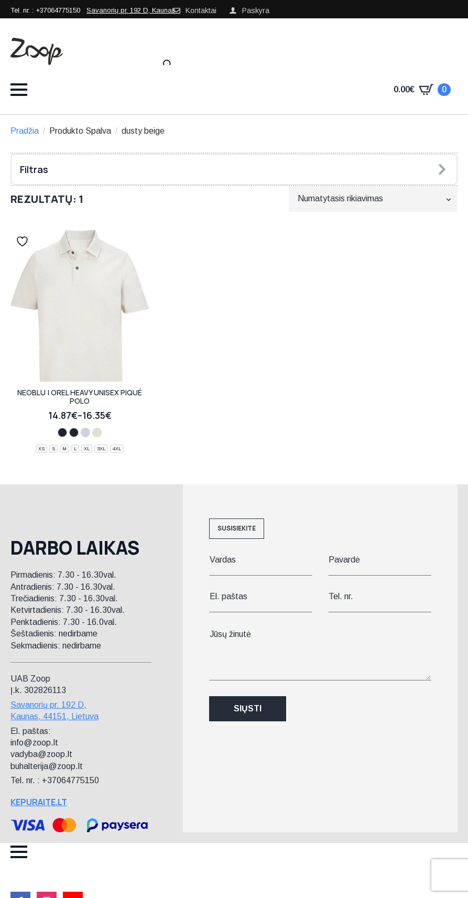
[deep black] (74, 432)
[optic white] (85, 432)
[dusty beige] (97, 432)
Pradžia (24, 130)
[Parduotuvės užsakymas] (373, 198)
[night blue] (62, 432)
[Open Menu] (18, 89)
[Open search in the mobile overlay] (167, 64)
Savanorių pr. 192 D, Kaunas (131, 10)
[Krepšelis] (422, 89)
